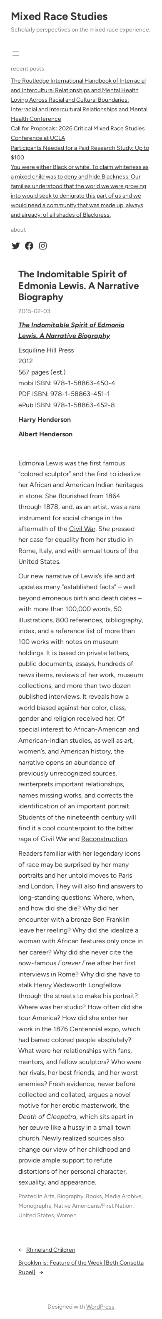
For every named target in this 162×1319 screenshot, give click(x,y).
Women (67, 1215)
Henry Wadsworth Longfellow (78, 985)
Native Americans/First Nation (93, 1205)
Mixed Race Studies (59, 16)
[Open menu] (16, 54)
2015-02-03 (34, 311)
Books (94, 1196)
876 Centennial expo (87, 1029)
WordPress (100, 1306)
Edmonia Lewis (40, 463)
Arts (49, 1196)
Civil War (82, 529)
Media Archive (123, 1196)
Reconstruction (104, 839)
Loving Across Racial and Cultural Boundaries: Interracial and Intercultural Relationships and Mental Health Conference (79, 109)
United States (36, 1215)
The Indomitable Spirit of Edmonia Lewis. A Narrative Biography (78, 286)
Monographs (34, 1205)
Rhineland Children (50, 1249)
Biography (70, 1196)
